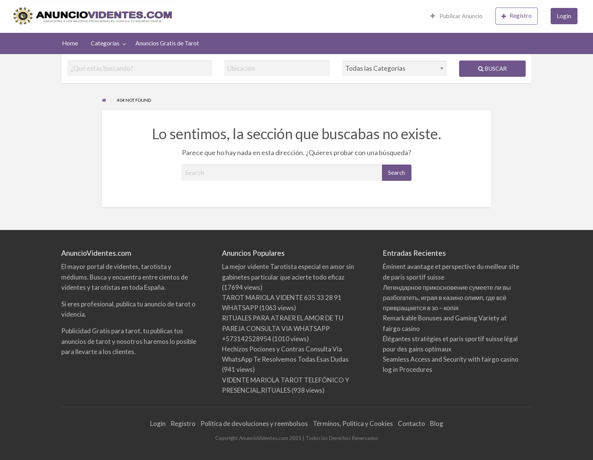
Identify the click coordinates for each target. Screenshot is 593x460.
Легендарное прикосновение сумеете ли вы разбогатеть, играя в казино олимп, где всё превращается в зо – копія (447, 297)
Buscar (492, 68)
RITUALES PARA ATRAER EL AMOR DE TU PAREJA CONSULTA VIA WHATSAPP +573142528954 (282, 328)
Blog (436, 423)
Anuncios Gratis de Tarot (167, 43)
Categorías (105, 43)
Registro (516, 15)
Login (564, 15)
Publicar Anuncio (456, 15)
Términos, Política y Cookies (353, 423)
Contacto (411, 423)
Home (70, 43)
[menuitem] (456, 16)
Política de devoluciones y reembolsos (254, 423)
